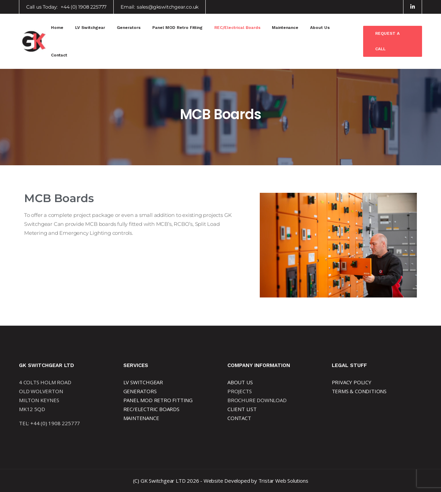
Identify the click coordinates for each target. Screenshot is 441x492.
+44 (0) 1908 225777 (83, 7)
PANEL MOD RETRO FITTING (158, 400)
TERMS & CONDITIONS (359, 391)
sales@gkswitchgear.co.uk (167, 7)
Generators (129, 27)
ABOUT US (240, 382)
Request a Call (387, 41)
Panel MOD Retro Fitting (177, 27)
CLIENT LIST (242, 409)
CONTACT (239, 418)
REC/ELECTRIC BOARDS (151, 409)
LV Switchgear (90, 27)
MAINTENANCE (141, 418)
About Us (320, 27)
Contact (59, 55)
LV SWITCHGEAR (143, 382)
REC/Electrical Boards (237, 27)
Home (57, 27)
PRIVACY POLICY (351, 382)
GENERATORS (140, 391)
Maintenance (285, 27)
